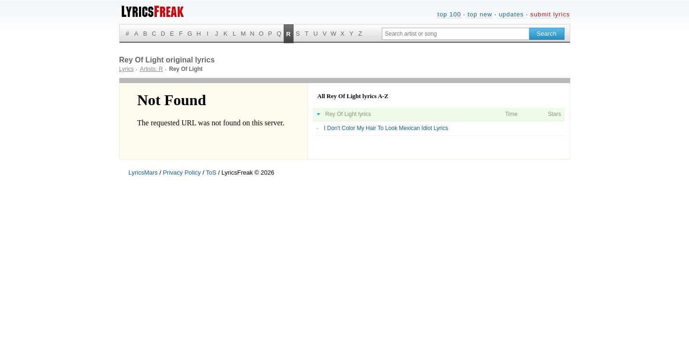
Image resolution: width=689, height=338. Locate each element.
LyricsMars (143, 172)
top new (479, 14)
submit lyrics (550, 14)
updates (511, 14)
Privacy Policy (182, 172)
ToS (211, 172)
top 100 (449, 14)
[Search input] (455, 34)
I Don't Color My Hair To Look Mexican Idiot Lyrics (386, 128)
